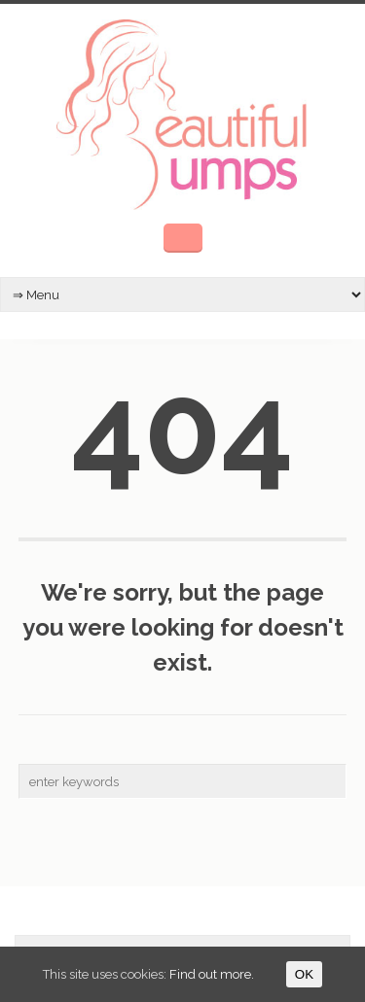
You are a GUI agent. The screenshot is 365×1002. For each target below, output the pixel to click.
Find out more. (211, 974)
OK (304, 974)
